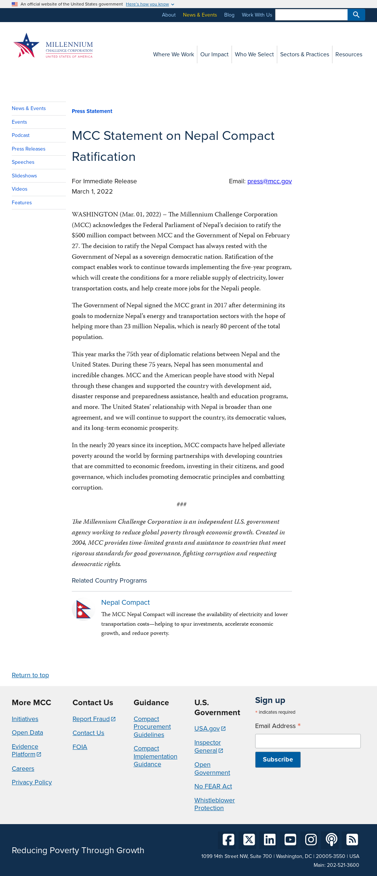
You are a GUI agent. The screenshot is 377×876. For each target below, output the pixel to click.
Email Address (278, 726)
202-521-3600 (343, 865)
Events (19, 122)
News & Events (200, 15)
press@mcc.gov (269, 181)
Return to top (30, 675)
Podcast (20, 135)
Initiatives (25, 719)
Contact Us (88, 733)
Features (22, 202)
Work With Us (257, 15)
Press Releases (28, 149)
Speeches (23, 162)
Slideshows (24, 176)
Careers (23, 768)
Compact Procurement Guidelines (152, 726)
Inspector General (207, 746)
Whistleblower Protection (214, 804)
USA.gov (207, 728)
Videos (19, 189)
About (169, 15)
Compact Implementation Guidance (155, 756)
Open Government (212, 768)
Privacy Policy (32, 782)
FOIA (80, 747)
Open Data (27, 732)
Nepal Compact (125, 602)
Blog (229, 15)
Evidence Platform (25, 750)
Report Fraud (91, 719)
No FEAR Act (213, 786)
